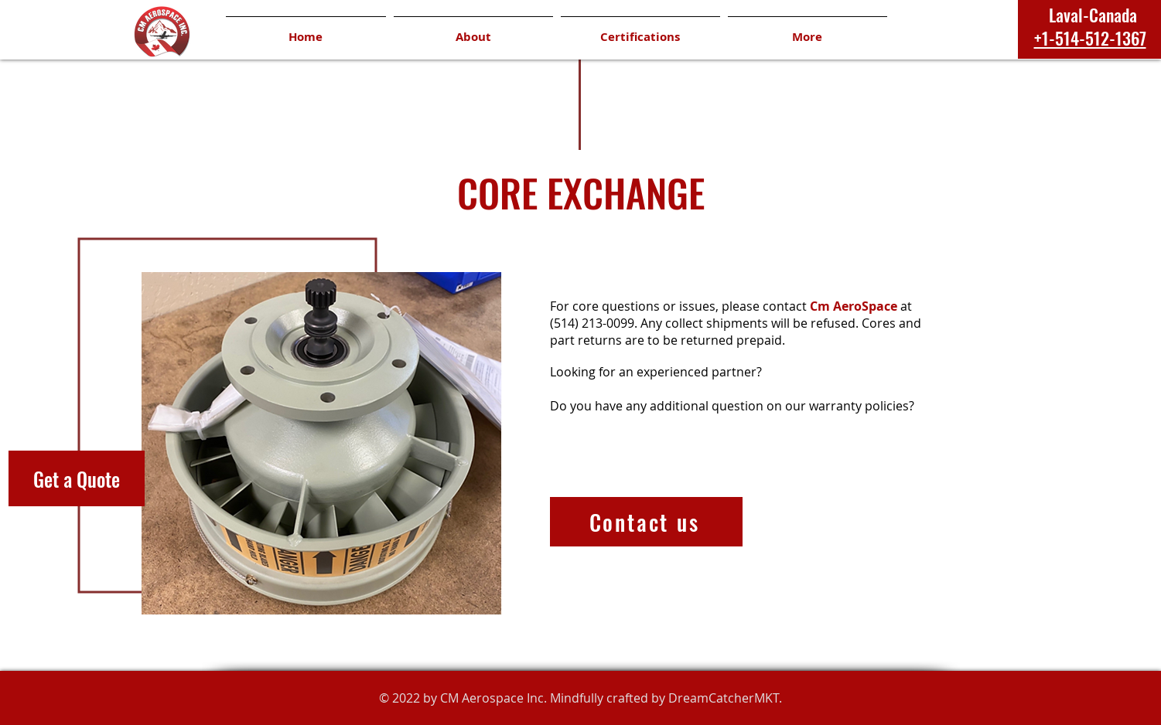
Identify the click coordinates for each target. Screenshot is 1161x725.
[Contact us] (646, 521)
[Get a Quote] (77, 478)
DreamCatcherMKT (723, 697)
